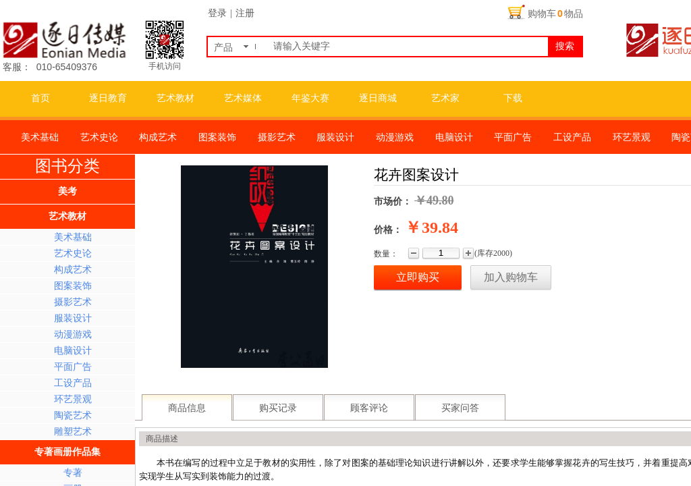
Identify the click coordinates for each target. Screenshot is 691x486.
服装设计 (73, 318)
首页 (40, 98)
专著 (72, 473)
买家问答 (460, 408)
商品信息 (187, 408)
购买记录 (278, 408)
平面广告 (73, 367)
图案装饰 (73, 286)
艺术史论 (73, 253)
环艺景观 (73, 399)
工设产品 (73, 383)
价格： (388, 230)
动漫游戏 (73, 334)
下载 (512, 98)
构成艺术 (73, 270)
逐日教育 (108, 98)
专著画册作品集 (67, 452)
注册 (245, 13)
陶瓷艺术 (73, 415)
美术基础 (73, 237)
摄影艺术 (73, 302)
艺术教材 (175, 98)
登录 (217, 13)
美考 (67, 191)
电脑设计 (73, 351)
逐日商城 (378, 98)
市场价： (393, 201)
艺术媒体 (243, 98)
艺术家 (445, 98)
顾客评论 (369, 408)
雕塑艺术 (73, 432)
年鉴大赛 (310, 98)
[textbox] (408, 46)
